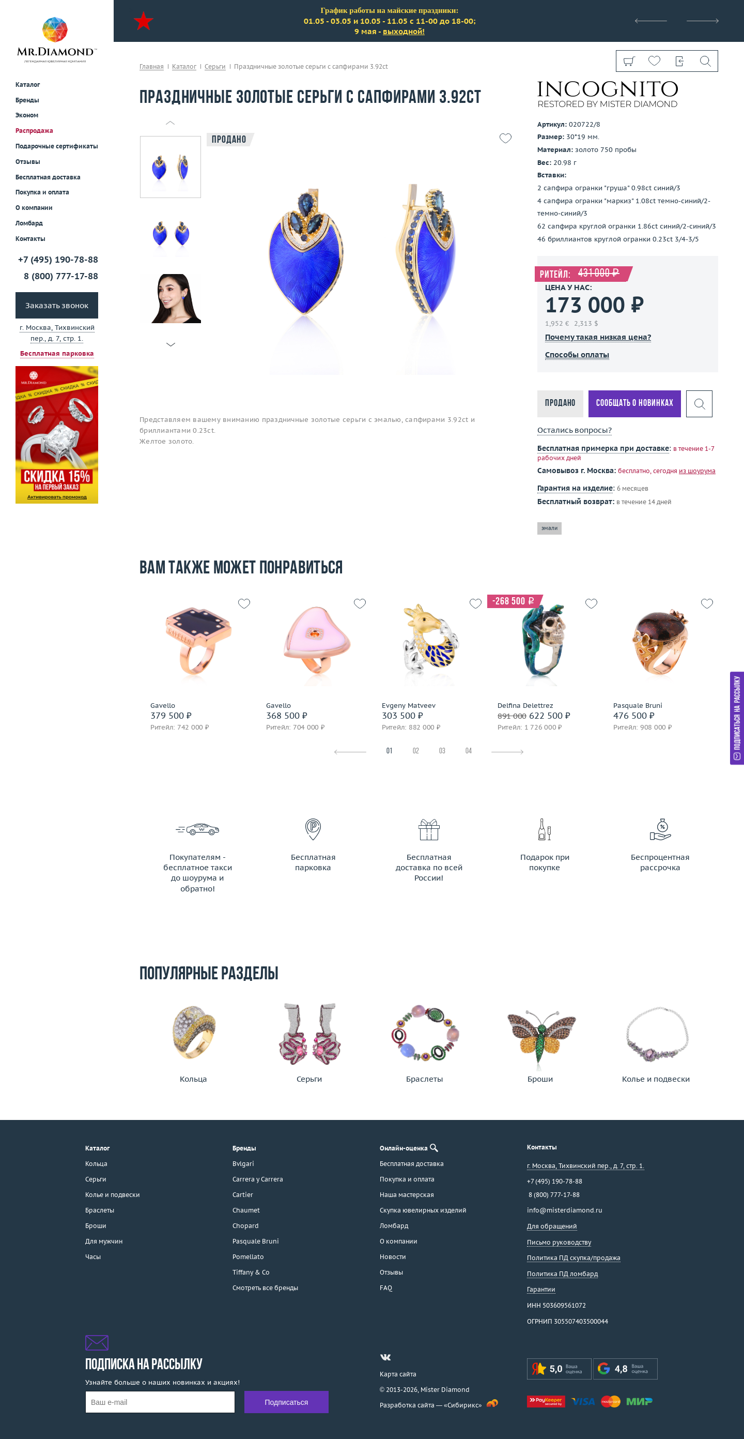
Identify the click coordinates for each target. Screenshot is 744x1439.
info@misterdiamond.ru (564, 1210)
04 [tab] (469, 751)
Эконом (27, 115)
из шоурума (697, 471)
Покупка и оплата (42, 192)
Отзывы (28, 161)
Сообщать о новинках (634, 403)
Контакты (30, 239)
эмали (549, 528)
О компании (34, 207)
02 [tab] (416, 751)
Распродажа (34, 130)
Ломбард (29, 223)
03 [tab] (442, 751)
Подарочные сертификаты (57, 146)
